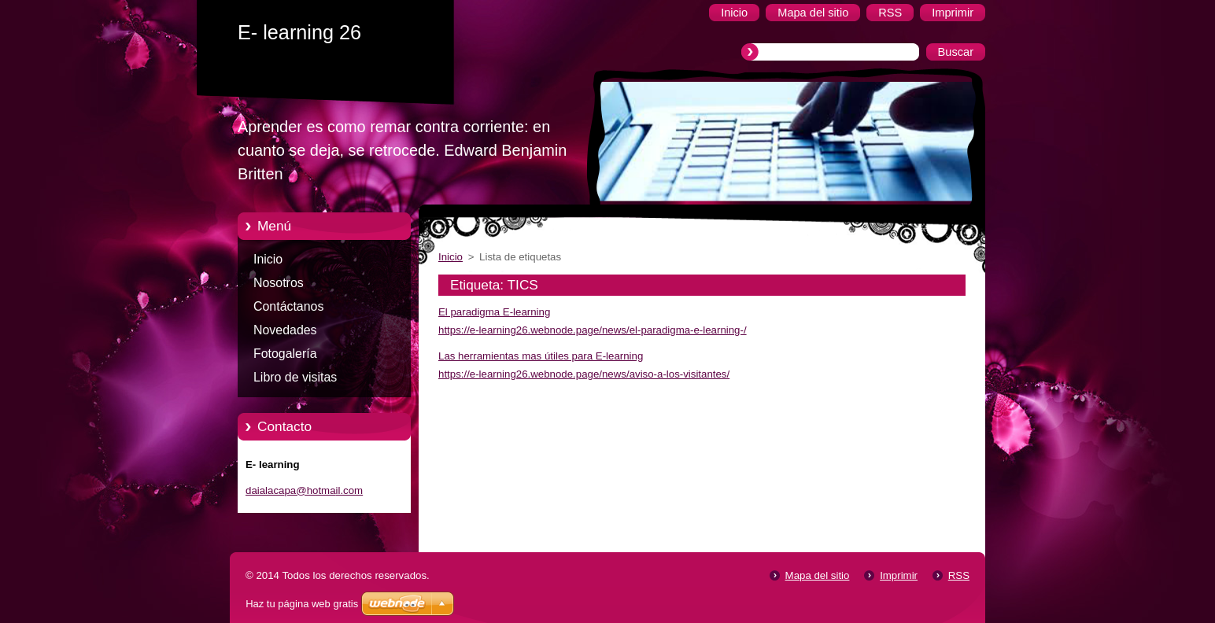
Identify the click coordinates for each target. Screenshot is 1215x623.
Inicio (268, 259)
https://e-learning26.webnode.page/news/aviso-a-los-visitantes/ (583, 374)
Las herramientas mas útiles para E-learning (540, 356)
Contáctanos (288, 306)
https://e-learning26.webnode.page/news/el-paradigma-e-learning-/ (592, 330)
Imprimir (899, 575)
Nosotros (278, 282)
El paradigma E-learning (494, 312)
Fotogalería (285, 353)
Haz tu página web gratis (302, 604)
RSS (958, 575)
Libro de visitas (295, 377)
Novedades (285, 330)
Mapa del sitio (817, 575)
